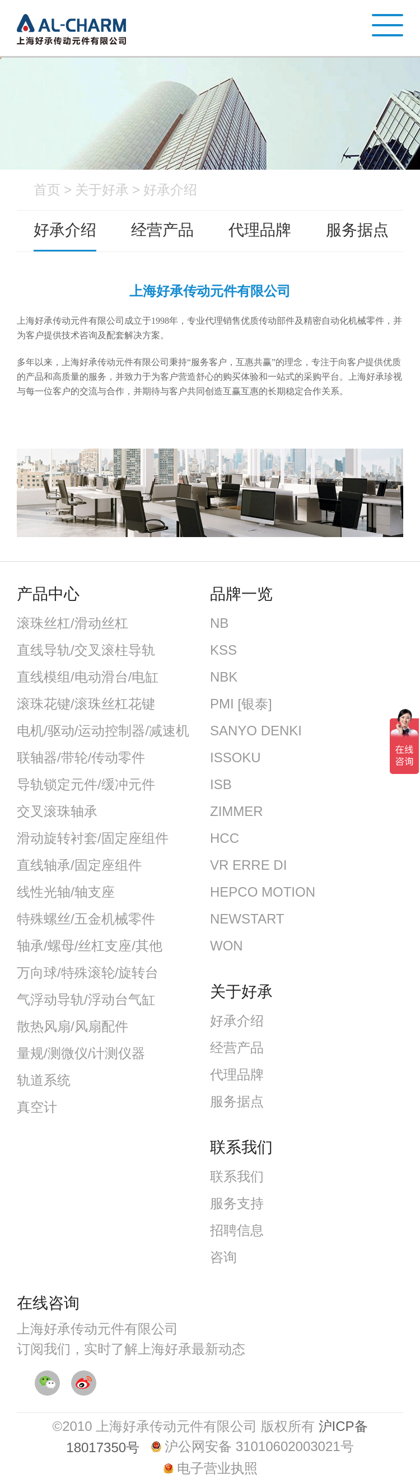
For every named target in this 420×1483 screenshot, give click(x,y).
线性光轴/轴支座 (66, 891)
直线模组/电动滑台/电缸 (87, 676)
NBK (223, 676)
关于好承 (102, 189)
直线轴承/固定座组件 (79, 865)
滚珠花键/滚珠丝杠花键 (86, 703)
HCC (224, 838)
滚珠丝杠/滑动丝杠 (72, 623)
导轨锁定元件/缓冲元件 (86, 784)
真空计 (37, 1106)
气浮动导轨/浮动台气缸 (86, 999)
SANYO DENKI (256, 730)
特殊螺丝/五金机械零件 (86, 918)
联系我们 (237, 1176)
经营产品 (162, 230)
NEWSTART (247, 918)
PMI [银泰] (241, 703)
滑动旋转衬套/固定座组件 (93, 838)
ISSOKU (235, 757)
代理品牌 (259, 230)
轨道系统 (44, 1080)
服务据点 (357, 230)
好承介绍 (170, 189)
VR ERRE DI (248, 865)
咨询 (223, 1257)
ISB (221, 784)
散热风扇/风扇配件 (72, 1026)
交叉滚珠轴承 (57, 811)
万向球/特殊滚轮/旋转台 (87, 972)
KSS (223, 649)
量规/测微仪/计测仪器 (81, 1053)
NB (219, 623)
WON (226, 945)
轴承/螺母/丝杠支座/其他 (89, 945)
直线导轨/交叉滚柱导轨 (86, 649)
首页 (47, 189)
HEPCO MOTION (262, 891)
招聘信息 (237, 1230)
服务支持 (237, 1203)
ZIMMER (236, 811)
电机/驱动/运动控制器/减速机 (103, 730)
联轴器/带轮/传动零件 (81, 757)
